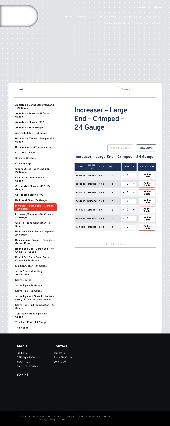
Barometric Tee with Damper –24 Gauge (34, 140)
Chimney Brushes (25, 158)
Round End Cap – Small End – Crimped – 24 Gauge (32, 259)
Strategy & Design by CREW (52, 419)
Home (68, 16)
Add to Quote (146, 175)
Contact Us (140, 23)
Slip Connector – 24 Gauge (31, 266)
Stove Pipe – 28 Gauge (28, 291)
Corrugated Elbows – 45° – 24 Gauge (32, 188)
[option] (115, 190)
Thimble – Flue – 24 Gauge (30, 322)
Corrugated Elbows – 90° (30, 195)
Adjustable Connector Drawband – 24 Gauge (34, 107)
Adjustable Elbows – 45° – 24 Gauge (32, 115)
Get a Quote (59, 361)
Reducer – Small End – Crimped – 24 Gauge (34, 233)
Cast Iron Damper (25, 152)
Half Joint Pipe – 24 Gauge (31, 200)
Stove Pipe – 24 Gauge (28, 285)
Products (82, 16)
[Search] (135, 7)
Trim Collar (21, 328)
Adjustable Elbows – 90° (29, 122)
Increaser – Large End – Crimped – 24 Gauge (34, 207)
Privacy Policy (103, 416)
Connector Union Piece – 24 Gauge (31, 179)
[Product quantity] (128, 175)
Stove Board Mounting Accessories (28, 273)
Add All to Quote (120, 148)
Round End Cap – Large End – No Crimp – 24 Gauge (34, 250)
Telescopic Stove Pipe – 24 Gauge (31, 315)
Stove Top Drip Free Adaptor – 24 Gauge (35, 307)
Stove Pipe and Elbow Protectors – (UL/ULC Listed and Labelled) (34, 298)
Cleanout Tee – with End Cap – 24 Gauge (33, 171)
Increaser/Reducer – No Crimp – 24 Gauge (34, 216)
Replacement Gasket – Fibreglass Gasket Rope (34, 242)
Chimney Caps (23, 163)
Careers (157, 23)
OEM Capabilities (106, 16)
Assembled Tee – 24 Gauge (31, 133)
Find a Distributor (131, 16)
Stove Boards (23, 280)
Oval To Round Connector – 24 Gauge (33, 225)
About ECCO (154, 16)
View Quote (146, 148)
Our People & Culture (116, 23)
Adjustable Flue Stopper (29, 127)
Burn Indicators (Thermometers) (34, 147)
